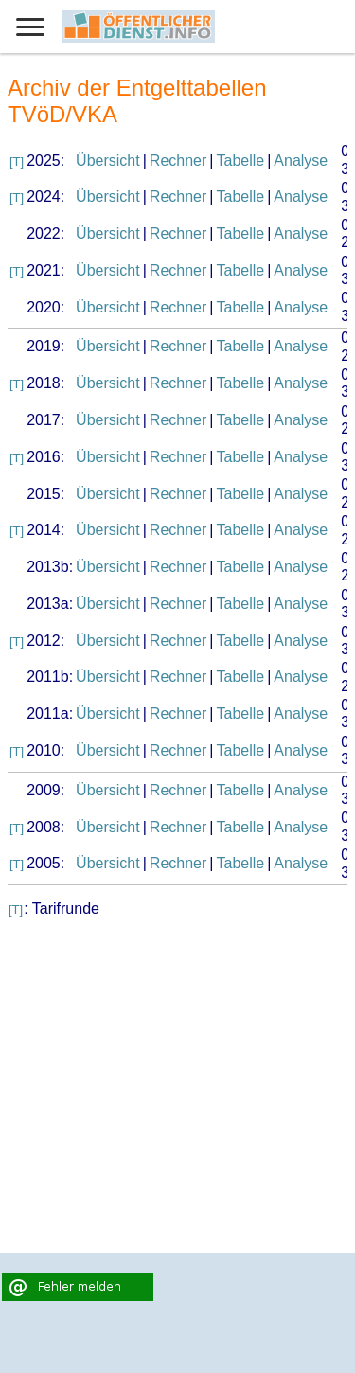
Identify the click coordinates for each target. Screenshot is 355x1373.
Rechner (178, 160)
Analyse (301, 160)
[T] (16, 161)
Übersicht (108, 160)
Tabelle (240, 160)
